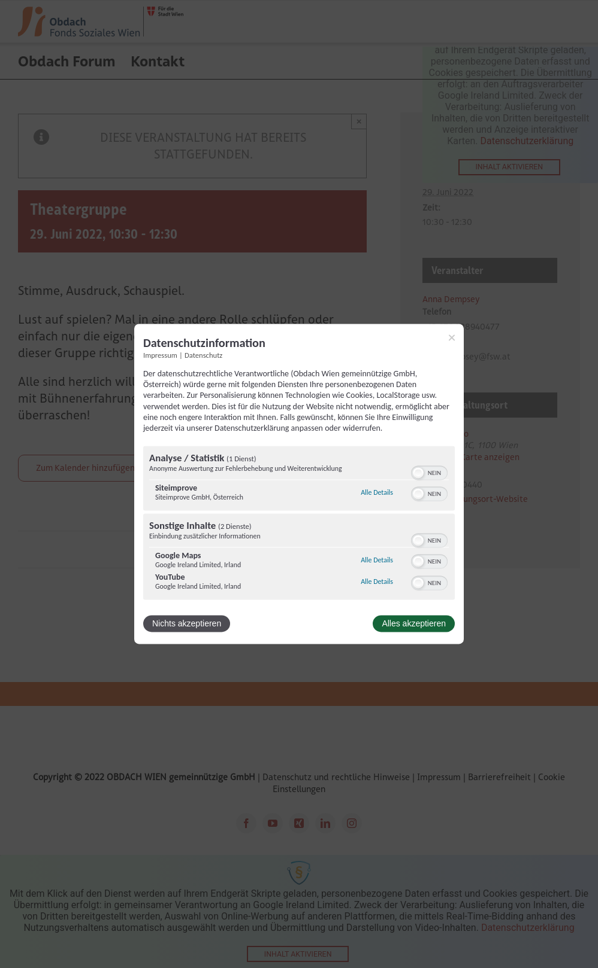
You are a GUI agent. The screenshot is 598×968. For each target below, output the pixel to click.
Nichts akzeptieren (186, 624)
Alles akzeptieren (414, 624)
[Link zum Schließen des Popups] (452, 337)
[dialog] (299, 484)
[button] (418, 473)
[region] (299, 524)
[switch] (429, 472)
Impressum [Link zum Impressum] (160, 355)
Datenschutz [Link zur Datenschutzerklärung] (203, 355)
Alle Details (377, 492)
